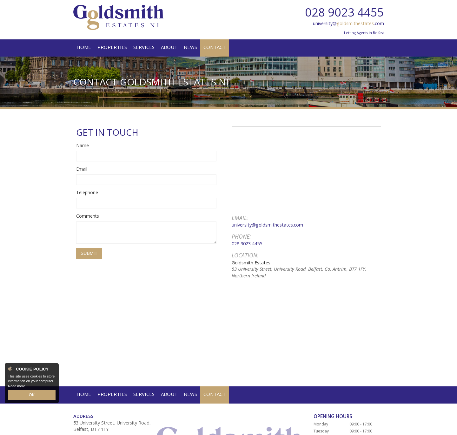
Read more (16, 387)
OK (31, 396)
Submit (89, 253)
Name (82, 145)
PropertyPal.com (205, 427)
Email (81, 169)
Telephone (87, 192)
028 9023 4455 (344, 12)
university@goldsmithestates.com (267, 224)
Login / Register (368, 427)
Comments (87, 216)
